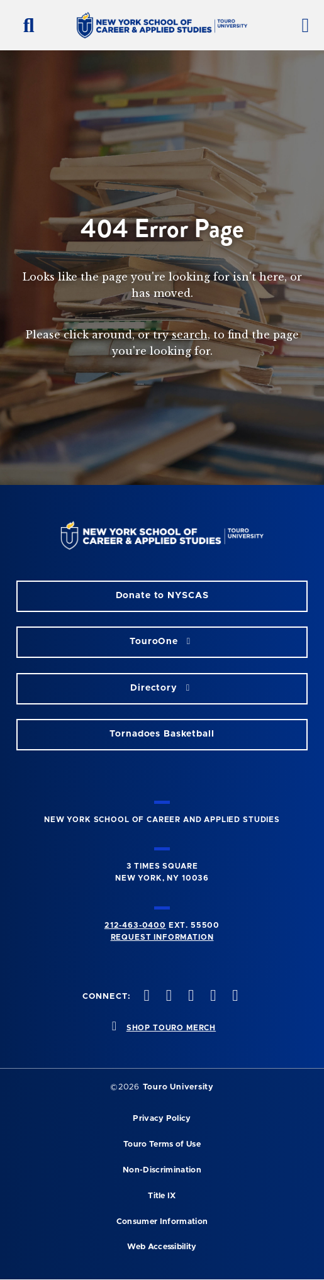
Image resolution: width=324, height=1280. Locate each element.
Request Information (162, 937)
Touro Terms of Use (162, 1144)
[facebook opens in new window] (145, 997)
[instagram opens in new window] (189, 997)
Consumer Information (162, 1222)
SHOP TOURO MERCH (171, 1028)
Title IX (162, 1196)
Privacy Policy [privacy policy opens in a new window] (162, 1119)
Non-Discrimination (162, 1170)
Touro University (178, 1087)
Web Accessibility (161, 1247)
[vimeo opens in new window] (212, 997)
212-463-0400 (135, 925)
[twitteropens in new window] (167, 997)
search (190, 334)
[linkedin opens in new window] (234, 997)
